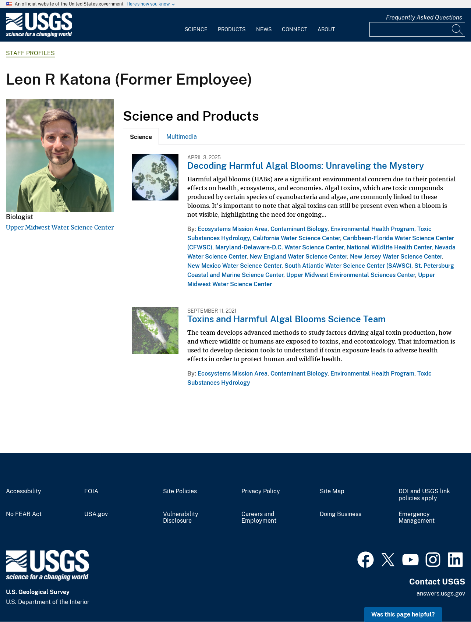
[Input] (417, 29)
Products (231, 29)
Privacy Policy (260, 491)
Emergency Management (417, 518)
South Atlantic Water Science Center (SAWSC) (347, 265)
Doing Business (340, 514)
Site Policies (180, 491)
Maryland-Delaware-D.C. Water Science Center (279, 247)
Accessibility (23, 491)
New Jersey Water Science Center (396, 256)
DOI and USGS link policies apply (424, 495)
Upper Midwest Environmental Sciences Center (350, 274)
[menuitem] (196, 25)
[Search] (457, 29)
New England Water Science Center (298, 256)
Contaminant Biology (298, 228)
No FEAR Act (24, 514)
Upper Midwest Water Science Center (60, 227)
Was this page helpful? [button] (403, 614)
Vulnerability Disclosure (180, 518)
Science (196, 29)
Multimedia (181, 136)
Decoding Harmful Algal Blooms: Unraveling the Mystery (305, 165)
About (326, 29)
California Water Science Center (296, 238)
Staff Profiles (30, 53)
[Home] (39, 35)
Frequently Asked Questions (424, 17)
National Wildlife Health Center (389, 247)
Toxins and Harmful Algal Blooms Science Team (286, 319)
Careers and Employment (258, 518)
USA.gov (96, 514)
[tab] (141, 136)
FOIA (91, 491)
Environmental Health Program (372, 228)
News (264, 29)
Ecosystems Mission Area (233, 228)
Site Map (332, 491)
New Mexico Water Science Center (234, 265)
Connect (294, 29)
